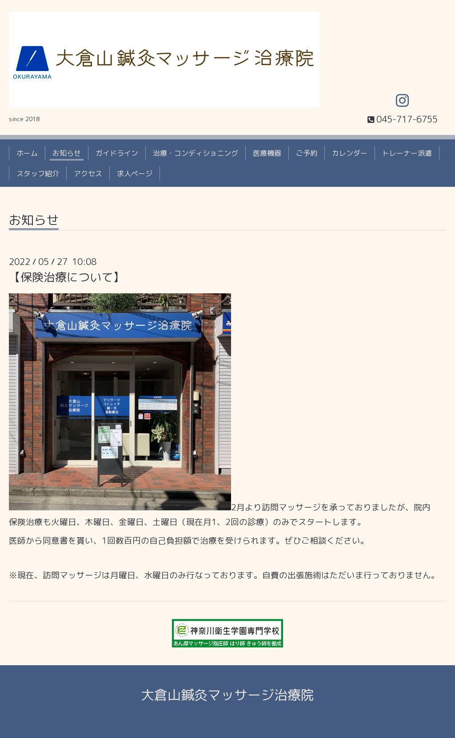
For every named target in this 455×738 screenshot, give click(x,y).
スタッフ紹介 (37, 173)
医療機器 (267, 153)
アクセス (88, 173)
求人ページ (134, 173)
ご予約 (306, 153)
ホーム (27, 153)
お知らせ (66, 153)
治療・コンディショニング (195, 153)
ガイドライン (117, 153)
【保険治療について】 (66, 277)
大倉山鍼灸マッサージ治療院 (227, 695)
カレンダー (349, 153)
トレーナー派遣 (407, 153)
